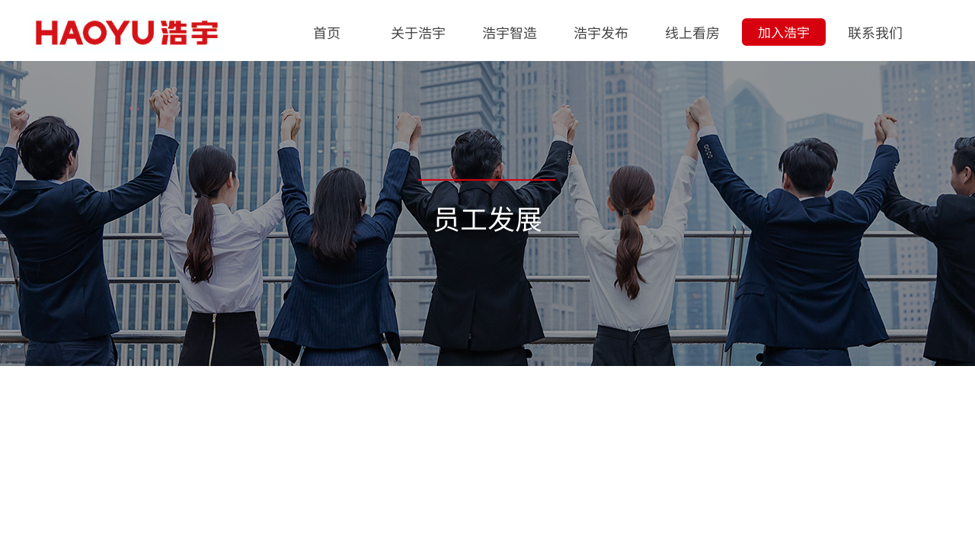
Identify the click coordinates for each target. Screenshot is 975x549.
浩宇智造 (509, 32)
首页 (326, 32)
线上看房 (692, 32)
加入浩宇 (784, 31)
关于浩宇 (418, 32)
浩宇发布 (601, 32)
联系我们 (875, 32)
